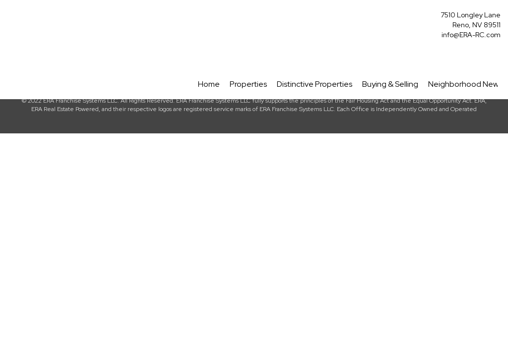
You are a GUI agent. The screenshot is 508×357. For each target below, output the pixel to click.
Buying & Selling (390, 84)
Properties (248, 84)
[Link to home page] (10, 18)
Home (209, 84)
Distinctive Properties (314, 84)
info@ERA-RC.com (471, 34)
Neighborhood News (465, 84)
